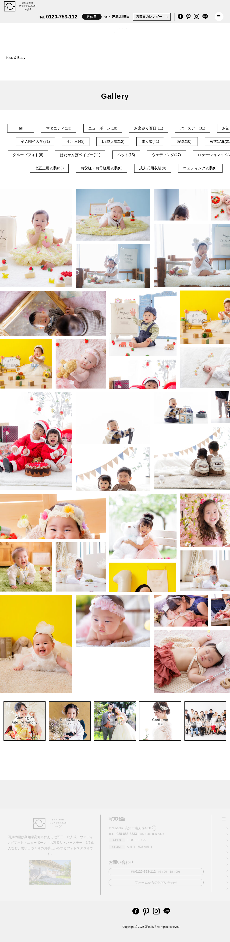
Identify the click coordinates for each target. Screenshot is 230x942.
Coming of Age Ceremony (57, 58)
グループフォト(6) (28, 155)
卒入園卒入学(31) (35, 142)
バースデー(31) (192, 128)
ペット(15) (126, 155)
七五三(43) (76, 142)
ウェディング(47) (166, 155)
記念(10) (184, 142)
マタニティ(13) (58, 128)
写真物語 (150, 926)
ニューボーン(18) (102, 128)
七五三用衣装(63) (49, 168)
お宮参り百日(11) (148, 128)
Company (144, 63)
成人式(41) (150, 142)
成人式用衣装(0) (152, 168)
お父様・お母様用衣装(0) (102, 168)
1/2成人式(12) (112, 142)
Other (94, 58)
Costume (117, 60)
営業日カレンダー (149, 16)
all (21, 128)
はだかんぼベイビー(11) (80, 155)
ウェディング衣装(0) (200, 168)
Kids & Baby (15, 58)
